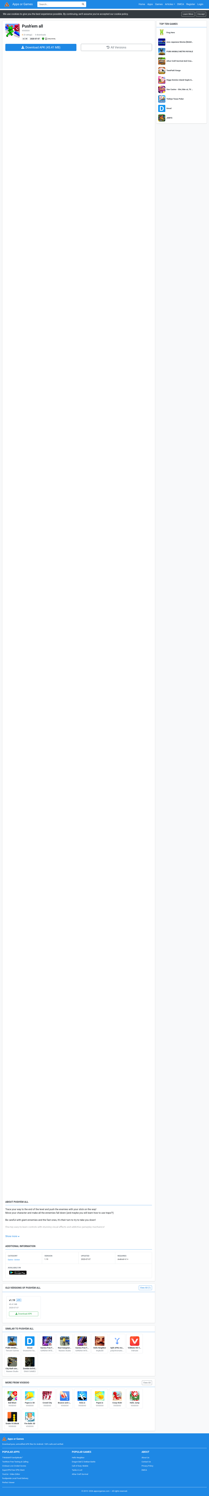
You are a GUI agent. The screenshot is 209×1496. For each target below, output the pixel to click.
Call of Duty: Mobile (80, 1466)
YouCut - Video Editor (11, 1474)
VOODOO (26, 30)
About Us (145, 1457)
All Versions (116, 47)
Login (200, 4)
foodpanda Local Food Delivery (15, 1478)
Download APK (23, 1314)
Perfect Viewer (8, 1482)
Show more (11, 1236)
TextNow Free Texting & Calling (15, 1462)
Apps (150, 4)
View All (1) (145, 1288)
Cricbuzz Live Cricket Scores (14, 1466)
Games (159, 4)
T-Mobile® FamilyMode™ (12, 1457)
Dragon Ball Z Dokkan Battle (83, 1462)
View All (147, 1382)
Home (142, 4)
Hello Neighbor (78, 1457)
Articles (169, 4)
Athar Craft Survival (80, 1474)
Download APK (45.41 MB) (40, 47)
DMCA (180, 4)
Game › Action (14, 1260)
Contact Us (146, 1462)
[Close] (201, 14)
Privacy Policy (147, 1466)
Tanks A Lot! (77, 1470)
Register (190, 4)
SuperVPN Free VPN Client (13, 1470)
